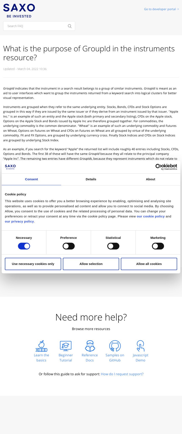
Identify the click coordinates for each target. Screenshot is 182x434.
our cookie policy (151, 216)
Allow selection (90, 264)
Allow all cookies (149, 264)
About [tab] (150, 179)
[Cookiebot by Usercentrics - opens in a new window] (158, 167)
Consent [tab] (31, 179)
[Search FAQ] (39, 26)
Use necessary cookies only (33, 264)
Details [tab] (91, 179)
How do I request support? (122, 374)
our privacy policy (19, 221)
